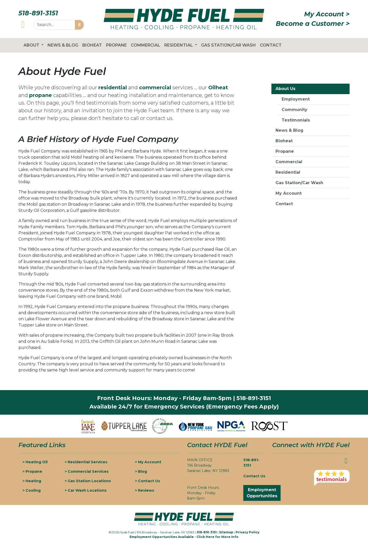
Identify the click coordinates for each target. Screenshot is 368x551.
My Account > (327, 14)
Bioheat (92, 45)
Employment (296, 99)
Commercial (145, 45)
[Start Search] (79, 25)
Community (294, 109)
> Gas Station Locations (88, 481)
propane (40, 95)
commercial (155, 87)
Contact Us (254, 476)
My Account (288, 193)
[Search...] (54, 25)
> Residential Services (86, 462)
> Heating (31, 481)
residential (112, 87)
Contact (271, 45)
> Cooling (31, 490)
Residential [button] (179, 45)
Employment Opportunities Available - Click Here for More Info (184, 537)
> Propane (32, 471)
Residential (287, 172)
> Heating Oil (35, 462)
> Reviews (144, 490)
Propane (116, 45)
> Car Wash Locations (86, 490)
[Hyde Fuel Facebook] (23, 24)
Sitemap (226, 532)
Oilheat (218, 87)
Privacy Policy (247, 532)
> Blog (141, 471)
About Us (285, 88)
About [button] (32, 45)
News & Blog (63, 45)
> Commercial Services (87, 471)
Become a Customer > (313, 23)
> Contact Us (147, 481)
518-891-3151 (38, 13)
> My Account (148, 462)
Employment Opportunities (262, 492)
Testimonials (296, 120)
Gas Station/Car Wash (228, 45)
